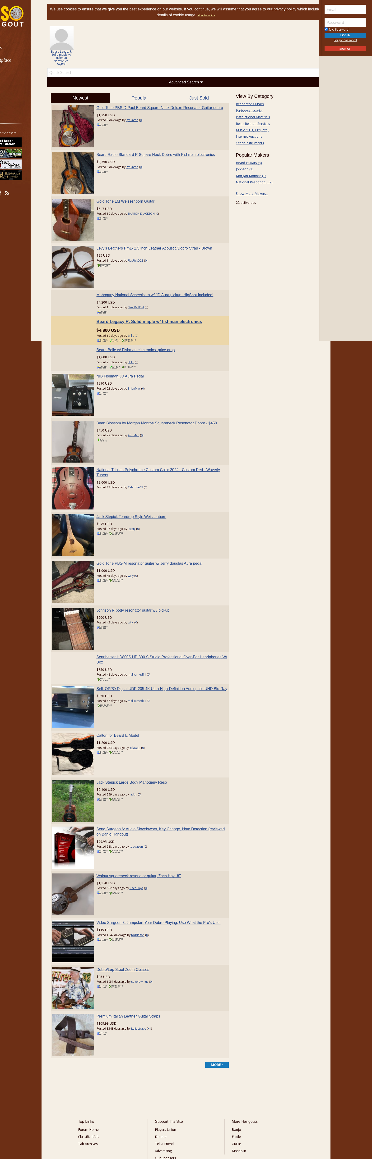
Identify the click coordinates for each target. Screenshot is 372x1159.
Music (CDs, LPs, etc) (248, 130)
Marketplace (22, 60)
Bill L (137, 323)
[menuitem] (26, 47)
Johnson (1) (241, 169)
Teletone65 (141, 468)
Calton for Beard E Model (124, 700)
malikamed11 (143, 642)
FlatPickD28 (142, 251)
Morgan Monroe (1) (247, 175)
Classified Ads (96, 1078)
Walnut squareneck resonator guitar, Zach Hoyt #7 (145, 830)
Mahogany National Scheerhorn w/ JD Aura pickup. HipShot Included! (161, 282)
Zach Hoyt (143, 843)
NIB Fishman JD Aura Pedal (126, 363)
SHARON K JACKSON (147, 207)
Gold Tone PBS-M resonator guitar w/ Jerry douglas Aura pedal (156, 538)
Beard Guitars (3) (245, 162)
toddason (142, 804)
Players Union (168, 1071)
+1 (156, 973)
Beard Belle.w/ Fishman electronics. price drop (142, 337)
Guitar (233, 1085)
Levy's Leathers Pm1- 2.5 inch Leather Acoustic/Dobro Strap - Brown (161, 238)
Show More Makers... (248, 193)
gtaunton (139, 125)
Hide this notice (219, 15)
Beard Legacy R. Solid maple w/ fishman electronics (156, 308)
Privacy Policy (171, 1120)
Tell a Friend (167, 1085)
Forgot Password (345, 40)
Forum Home (96, 1071)
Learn (15, 72)
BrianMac (140, 375)
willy (137, 550)
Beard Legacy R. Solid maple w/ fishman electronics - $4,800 (71, 58)
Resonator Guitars (246, 104)
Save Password (337, 29)
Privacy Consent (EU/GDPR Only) (211, 1120)
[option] (71, 46)
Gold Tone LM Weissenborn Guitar (132, 195)
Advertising (166, 1092)
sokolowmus (146, 930)
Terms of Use (146, 1120)
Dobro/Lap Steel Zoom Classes (129, 918)
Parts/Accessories (246, 110)
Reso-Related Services (249, 123)
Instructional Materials (249, 117)
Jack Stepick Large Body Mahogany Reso (138, 743)
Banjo (233, 1071)
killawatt (141, 712)
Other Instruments (246, 143)
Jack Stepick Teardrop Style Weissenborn (138, 494)
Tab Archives (96, 1085)
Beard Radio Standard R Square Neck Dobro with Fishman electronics (162, 151)
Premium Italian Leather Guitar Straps (135, 961)
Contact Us (166, 1106)
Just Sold (198, 97)
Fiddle (233, 1078)
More (15, 97)
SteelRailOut (142, 294)
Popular (143, 97)
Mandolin (236, 1092)
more (214, 1006)
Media (16, 85)
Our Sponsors (168, 1099)
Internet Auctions (245, 136)
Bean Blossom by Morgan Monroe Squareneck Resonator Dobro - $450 (163, 407)
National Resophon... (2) (250, 182)
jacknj (138, 506)
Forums (17, 47)
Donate (163, 1078)
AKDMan (140, 419)
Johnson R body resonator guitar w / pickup (139, 581)
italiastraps (145, 973)
